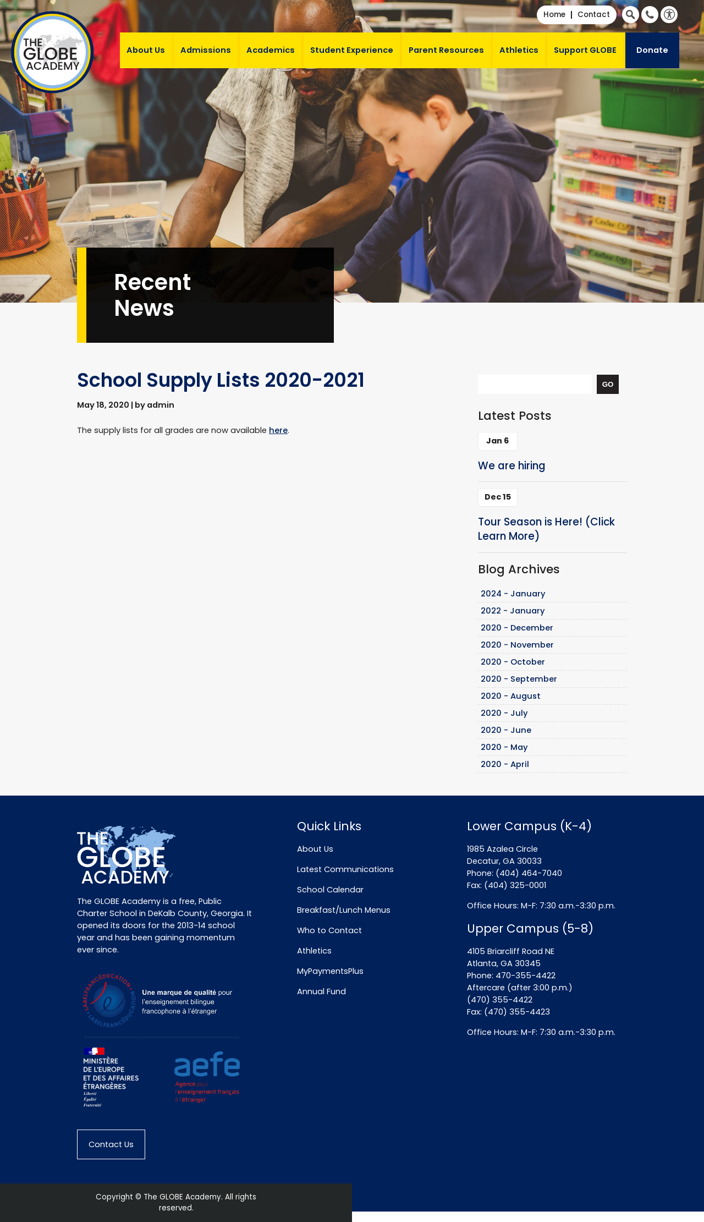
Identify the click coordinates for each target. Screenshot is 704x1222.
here (278, 430)
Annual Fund (321, 991)
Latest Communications (345, 869)
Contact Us (111, 1144)
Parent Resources (446, 50)
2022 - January (513, 610)
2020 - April (505, 764)
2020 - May (504, 747)
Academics (270, 50)
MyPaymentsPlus (330, 971)
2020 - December (517, 627)
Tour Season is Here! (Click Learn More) (546, 529)
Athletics (518, 50)
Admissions (205, 50)
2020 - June (506, 730)
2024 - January (513, 593)
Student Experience (351, 50)
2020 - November (517, 644)
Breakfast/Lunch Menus (344, 910)
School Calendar (330, 889)
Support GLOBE (585, 50)
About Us (146, 50)
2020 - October (513, 661)
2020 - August (511, 696)
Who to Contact (329, 930)
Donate (652, 50)
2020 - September (519, 678)
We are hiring (512, 465)
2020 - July (504, 713)
